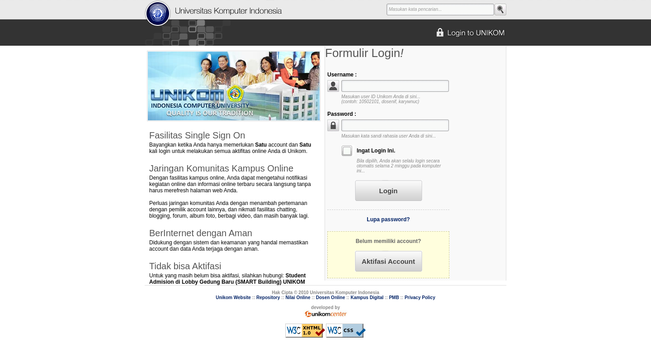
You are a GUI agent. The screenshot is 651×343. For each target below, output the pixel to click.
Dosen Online (330, 297)
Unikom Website (233, 297)
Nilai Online (298, 297)
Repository (268, 297)
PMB (394, 297)
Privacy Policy (420, 297)
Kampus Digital (366, 297)
